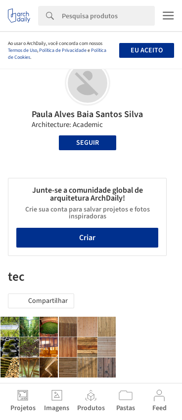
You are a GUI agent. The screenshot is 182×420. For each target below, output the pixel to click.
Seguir (87, 143)
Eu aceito (147, 50)
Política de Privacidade (63, 50)
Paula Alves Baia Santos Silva (87, 114)
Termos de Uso (22, 50)
